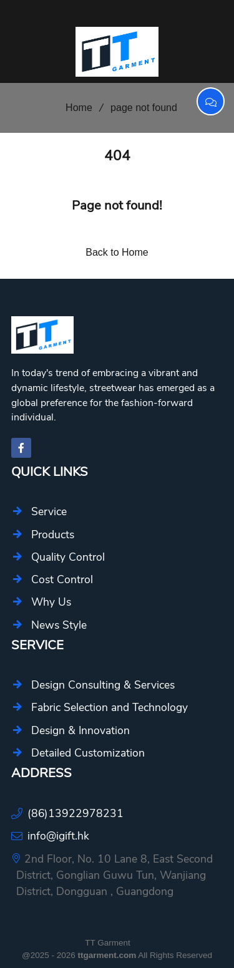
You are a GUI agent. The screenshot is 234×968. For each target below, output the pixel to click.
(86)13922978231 (75, 813)
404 (117, 155)
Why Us (51, 601)
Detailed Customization (88, 752)
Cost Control (62, 579)
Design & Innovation (80, 730)
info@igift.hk (58, 835)
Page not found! (117, 205)
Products (52, 534)
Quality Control (68, 556)
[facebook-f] (21, 448)
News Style (59, 624)
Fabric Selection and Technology (109, 707)
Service (49, 511)
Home (74, 107)
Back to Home (116, 252)
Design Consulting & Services (103, 684)
